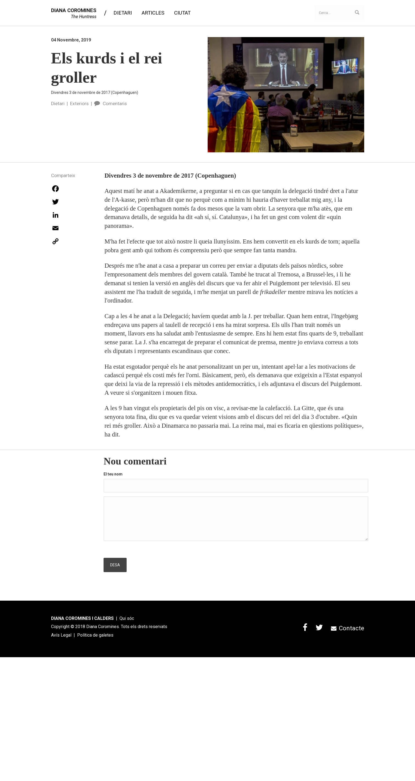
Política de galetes (95, 635)
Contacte (347, 628)
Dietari (122, 13)
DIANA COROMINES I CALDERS (82, 618)
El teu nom (113, 474)
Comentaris (110, 103)
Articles (153, 13)
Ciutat (182, 13)
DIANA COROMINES (73, 10)
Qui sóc (126, 618)
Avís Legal (61, 635)
